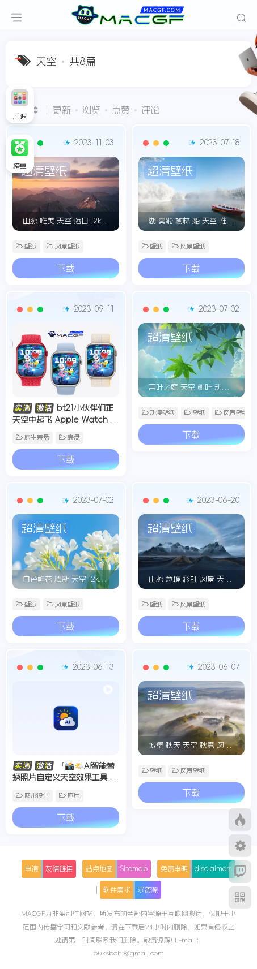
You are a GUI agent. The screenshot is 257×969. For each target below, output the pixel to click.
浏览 (91, 109)
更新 (62, 109)
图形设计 (32, 796)
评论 (150, 109)
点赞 (121, 109)
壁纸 (26, 246)
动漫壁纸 (158, 413)
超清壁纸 (44, 170)
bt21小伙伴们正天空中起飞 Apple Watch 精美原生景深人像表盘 (65, 419)
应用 (69, 796)
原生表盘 (32, 437)
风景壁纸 (63, 246)
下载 (66, 268)
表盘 (69, 437)
